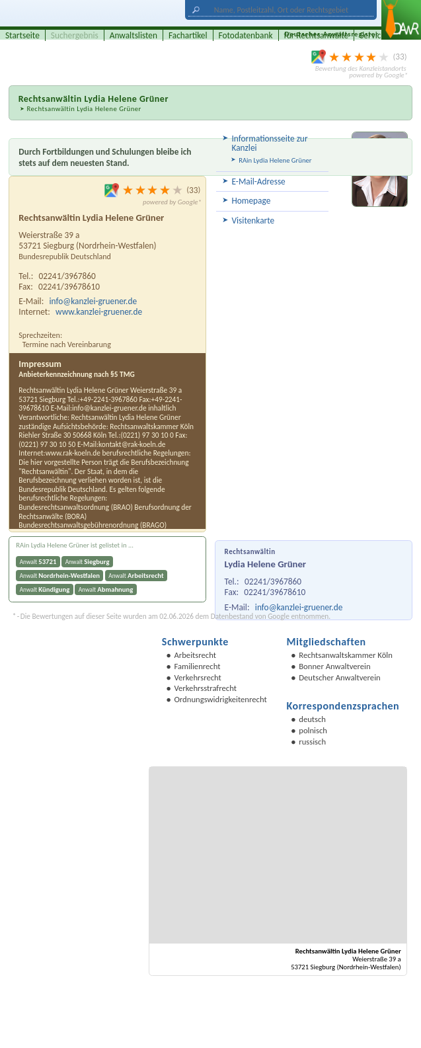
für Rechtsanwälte (316, 35)
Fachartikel (188, 35)
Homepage (250, 200)
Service (372, 35)
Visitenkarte (252, 220)
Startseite (22, 35)
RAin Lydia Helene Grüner (275, 160)
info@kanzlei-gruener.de (299, 607)
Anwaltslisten (133, 35)
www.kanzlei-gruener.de (99, 311)
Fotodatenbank (246, 35)
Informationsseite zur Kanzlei (269, 143)
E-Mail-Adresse (258, 181)
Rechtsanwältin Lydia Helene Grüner (83, 108)
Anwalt (38, 561)
